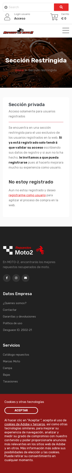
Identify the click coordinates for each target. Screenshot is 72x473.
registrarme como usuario (27, 195)
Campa (7, 368)
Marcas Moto (11, 361)
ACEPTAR (21, 410)
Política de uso (12, 323)
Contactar (10, 310)
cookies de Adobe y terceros (24, 424)
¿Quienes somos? (14, 303)
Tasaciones (10, 381)
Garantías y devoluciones (19, 316)
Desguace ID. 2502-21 (17, 330)
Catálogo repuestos (16, 354)
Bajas (6, 374)
